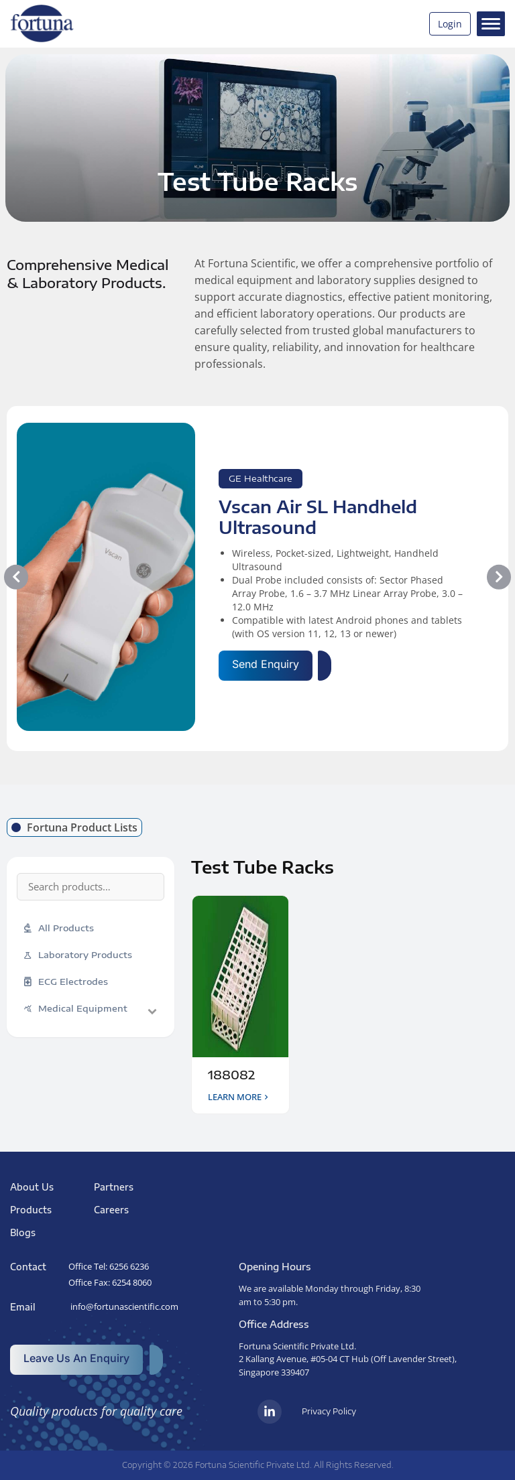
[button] (16, 577)
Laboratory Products (78, 954)
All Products (59, 929)
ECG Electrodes (66, 982)
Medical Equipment (75, 1008)
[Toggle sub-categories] (152, 1011)
